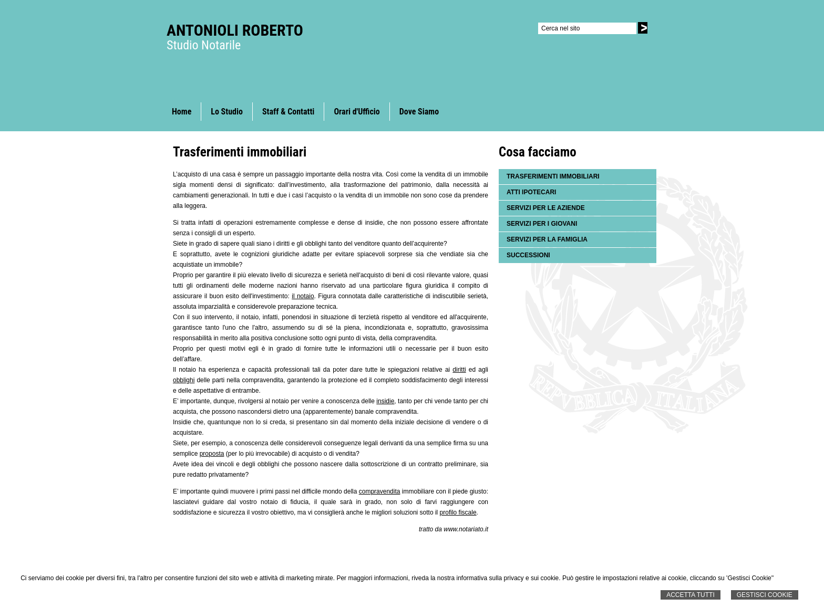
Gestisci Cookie (764, 595)
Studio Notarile (204, 45)
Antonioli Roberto (235, 30)
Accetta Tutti (690, 595)
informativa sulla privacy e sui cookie (508, 578)
